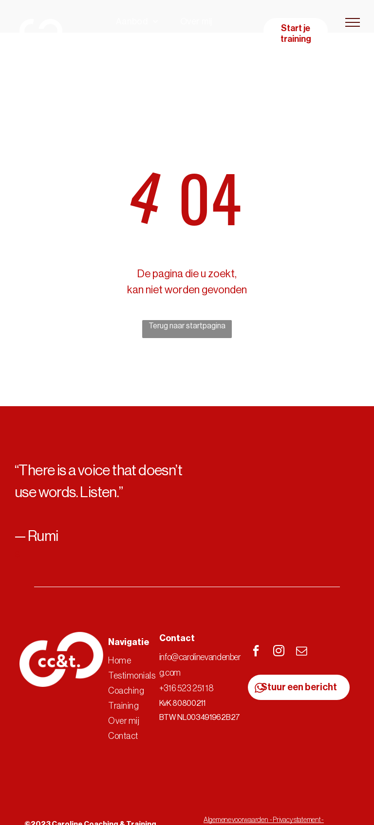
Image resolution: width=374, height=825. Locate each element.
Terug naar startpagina (187, 326)
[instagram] (279, 652)
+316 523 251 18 (186, 688)
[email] (302, 652)
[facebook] (256, 652)
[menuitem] (137, 21)
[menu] (352, 22)
